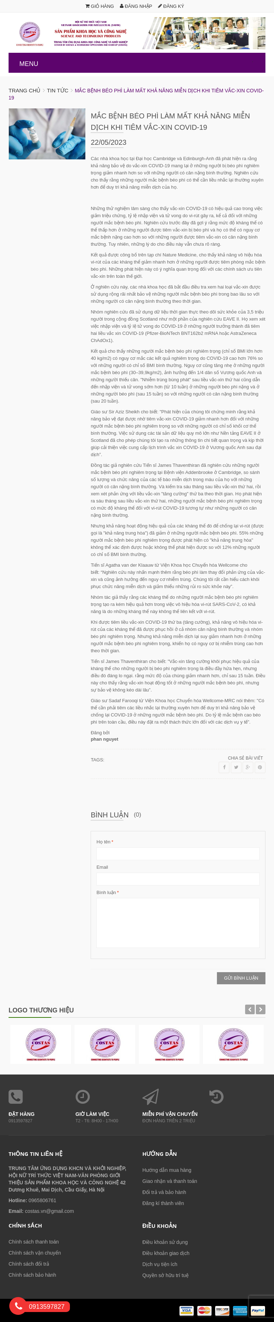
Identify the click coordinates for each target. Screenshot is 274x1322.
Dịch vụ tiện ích (159, 1264)
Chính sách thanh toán (34, 1242)
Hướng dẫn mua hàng (166, 1170)
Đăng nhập (136, 6)
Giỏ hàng (99, 6)
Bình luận (106, 892)
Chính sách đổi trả (29, 1264)
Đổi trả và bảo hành (164, 1192)
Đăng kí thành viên (163, 1203)
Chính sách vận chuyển (35, 1253)
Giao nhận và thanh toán (169, 1181)
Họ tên (103, 842)
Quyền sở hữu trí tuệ (165, 1275)
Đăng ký (171, 6)
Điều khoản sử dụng (165, 1242)
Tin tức (57, 90)
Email (102, 867)
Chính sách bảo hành (32, 1275)
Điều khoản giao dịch (165, 1253)
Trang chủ (24, 90)
